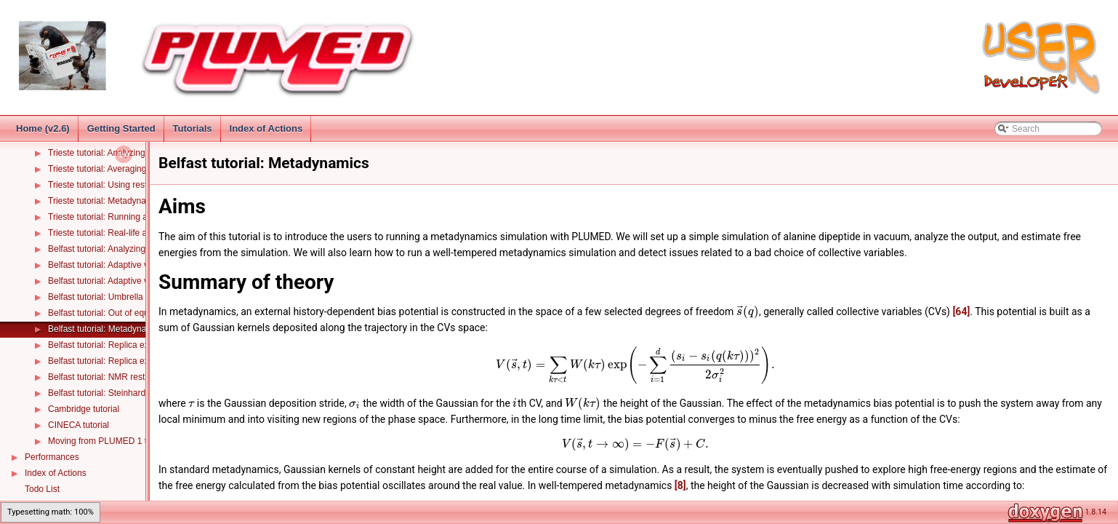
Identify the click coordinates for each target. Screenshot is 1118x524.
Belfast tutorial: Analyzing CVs (106, 249)
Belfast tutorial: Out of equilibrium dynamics (132, 313)
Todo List (42, 489)
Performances (52, 457)
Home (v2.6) (43, 128)
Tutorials (192, 128)
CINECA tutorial (78, 425)
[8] (680, 485)
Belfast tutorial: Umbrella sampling (114, 297)
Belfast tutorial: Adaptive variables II (117, 281)
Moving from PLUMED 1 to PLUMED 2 (123, 441)
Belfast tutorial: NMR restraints (107, 377)
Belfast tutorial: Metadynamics (106, 329)
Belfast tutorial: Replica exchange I (115, 345)
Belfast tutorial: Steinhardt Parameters (122, 393)
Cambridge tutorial (83, 409)
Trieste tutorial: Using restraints (108, 185)
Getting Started (121, 128)
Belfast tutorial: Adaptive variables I (116, 265)
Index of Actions (266, 128)
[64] (961, 311)
